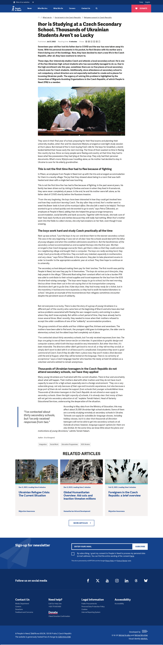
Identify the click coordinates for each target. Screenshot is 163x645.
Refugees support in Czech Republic (98, 18)
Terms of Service (122, 561)
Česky (141, 2)
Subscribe (140, 546)
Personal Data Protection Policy (93, 607)
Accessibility (119, 604)
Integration (43, 444)
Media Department (22, 604)
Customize (144, 635)
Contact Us (86, 8)
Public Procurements (89, 604)
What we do (47, 18)
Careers (72, 8)
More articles (80, 523)
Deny (144, 640)
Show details (35, 642)
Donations (19, 609)
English (147, 2)
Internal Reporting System (91, 612)
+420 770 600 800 (54, 607)
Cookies (84, 609)
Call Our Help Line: (55, 604)
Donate (53, 612)
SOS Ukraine (85, 444)
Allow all (144, 629)
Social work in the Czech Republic (68, 18)
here (132, 556)
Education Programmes (70, 444)
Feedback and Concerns (24, 612)
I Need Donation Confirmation (59, 616)
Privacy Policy (109, 561)
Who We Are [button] (42, 8)
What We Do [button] (58, 8)
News (29, 8)
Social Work (54, 444)
